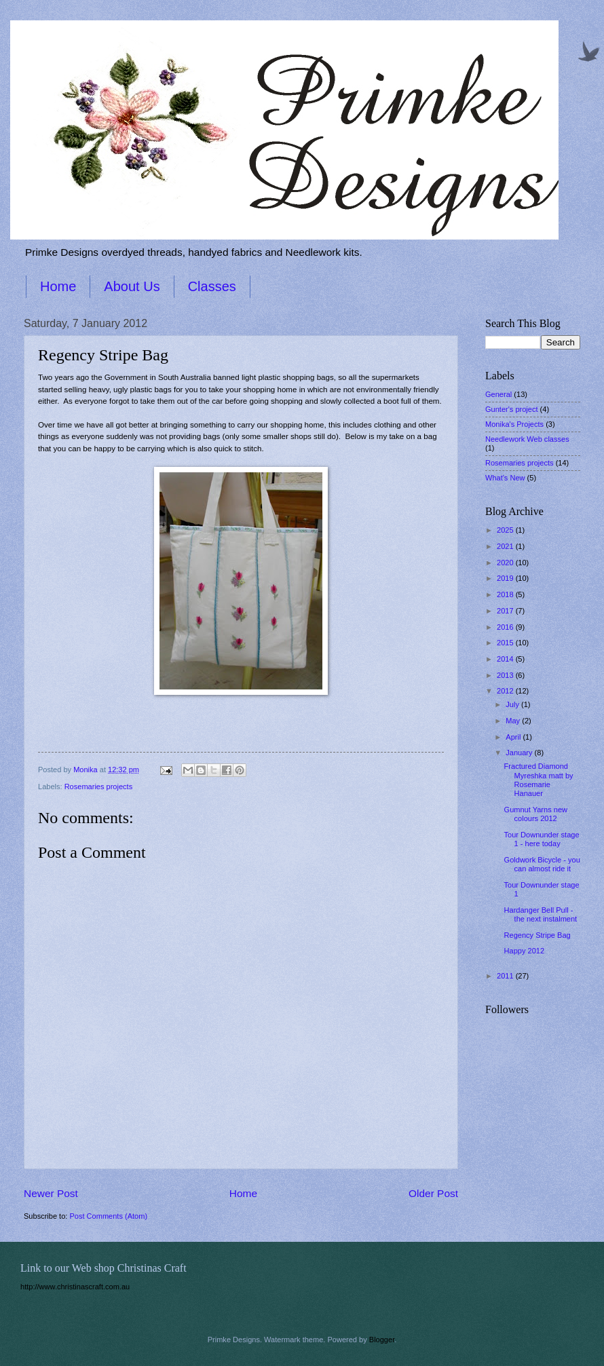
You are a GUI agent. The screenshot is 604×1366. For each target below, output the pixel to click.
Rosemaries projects (98, 786)
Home (58, 286)
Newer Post (51, 1193)
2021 (506, 546)
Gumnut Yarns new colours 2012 (535, 813)
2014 (506, 659)
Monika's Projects (514, 424)
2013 (506, 675)
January (520, 752)
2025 (506, 530)
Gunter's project (511, 409)
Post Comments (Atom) (108, 1216)
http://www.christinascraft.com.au (75, 1287)
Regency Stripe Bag (537, 935)
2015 (506, 643)
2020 (506, 562)
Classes (212, 286)
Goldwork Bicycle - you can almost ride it (542, 864)
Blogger (381, 1339)
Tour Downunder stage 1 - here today (542, 839)
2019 (506, 578)
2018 (506, 594)
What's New (505, 478)
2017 (506, 611)
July (513, 704)
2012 (506, 691)
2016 (506, 627)
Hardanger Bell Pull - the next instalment (541, 914)
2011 (506, 976)
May (514, 721)
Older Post (433, 1193)
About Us (131, 286)
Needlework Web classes (527, 439)
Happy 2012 (524, 951)
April (514, 737)
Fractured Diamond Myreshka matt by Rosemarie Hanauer (538, 779)
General (498, 394)
